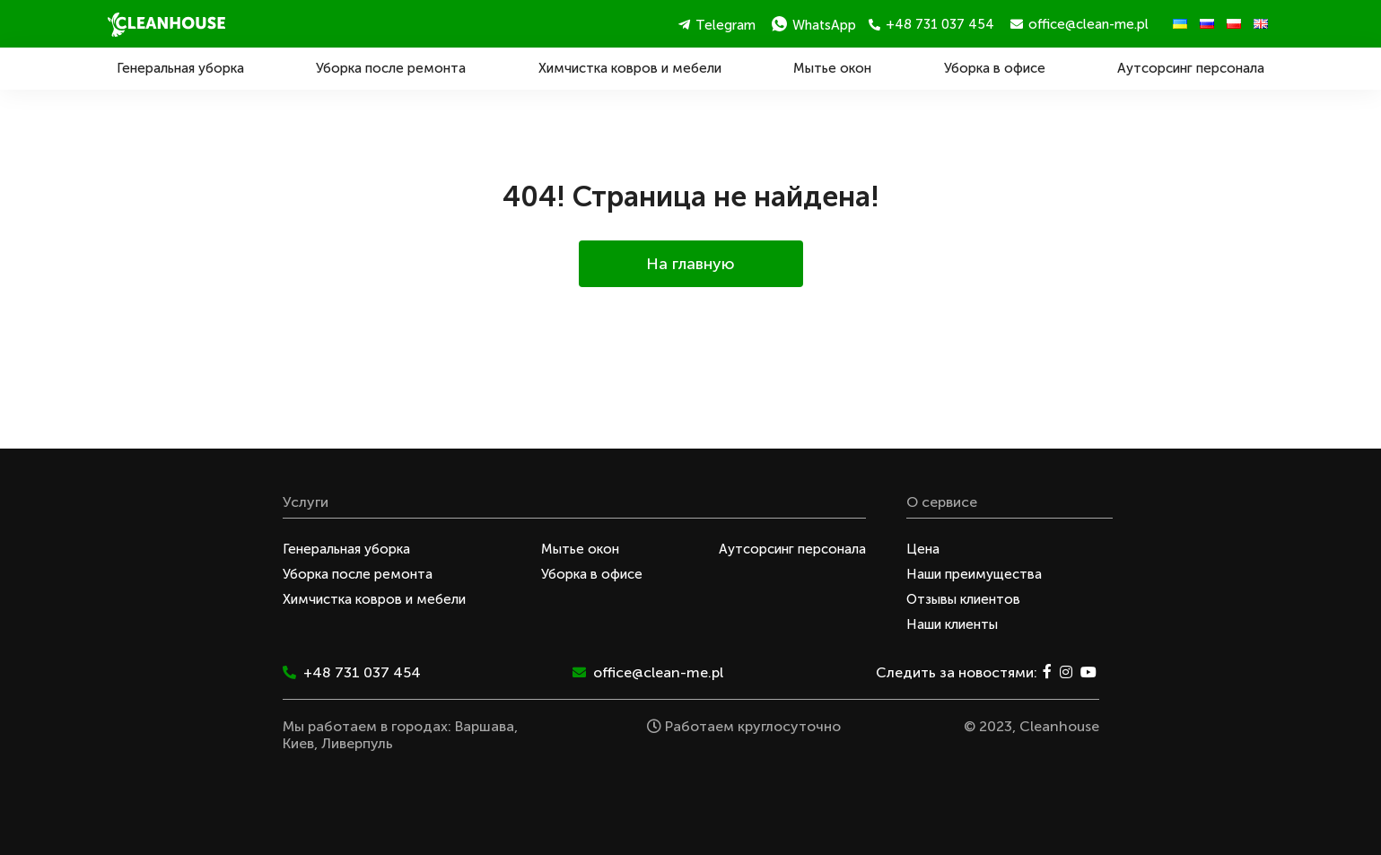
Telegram (717, 25)
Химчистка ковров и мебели (629, 68)
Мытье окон (832, 68)
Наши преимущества (974, 574)
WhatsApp (814, 24)
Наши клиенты (952, 624)
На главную (690, 264)
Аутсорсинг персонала (1190, 68)
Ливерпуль (357, 743)
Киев (298, 743)
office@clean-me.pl (1079, 24)
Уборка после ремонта (391, 68)
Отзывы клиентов (963, 599)
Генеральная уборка (180, 68)
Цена (923, 549)
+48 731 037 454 (931, 24)
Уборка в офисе (994, 68)
